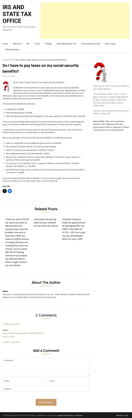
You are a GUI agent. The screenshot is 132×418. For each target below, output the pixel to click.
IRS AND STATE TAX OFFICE (17, 14)
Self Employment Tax (66, 43)
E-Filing (48, 43)
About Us (17, 43)
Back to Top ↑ (122, 415)
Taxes (37, 43)
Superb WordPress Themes (70, 415)
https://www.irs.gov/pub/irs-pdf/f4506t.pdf (23, 333)
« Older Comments (11, 324)
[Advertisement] (85, 21)
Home (5, 43)
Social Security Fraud (90, 43)
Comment (46, 367)
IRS (27, 43)
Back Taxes (110, 43)
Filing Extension (12, 49)
